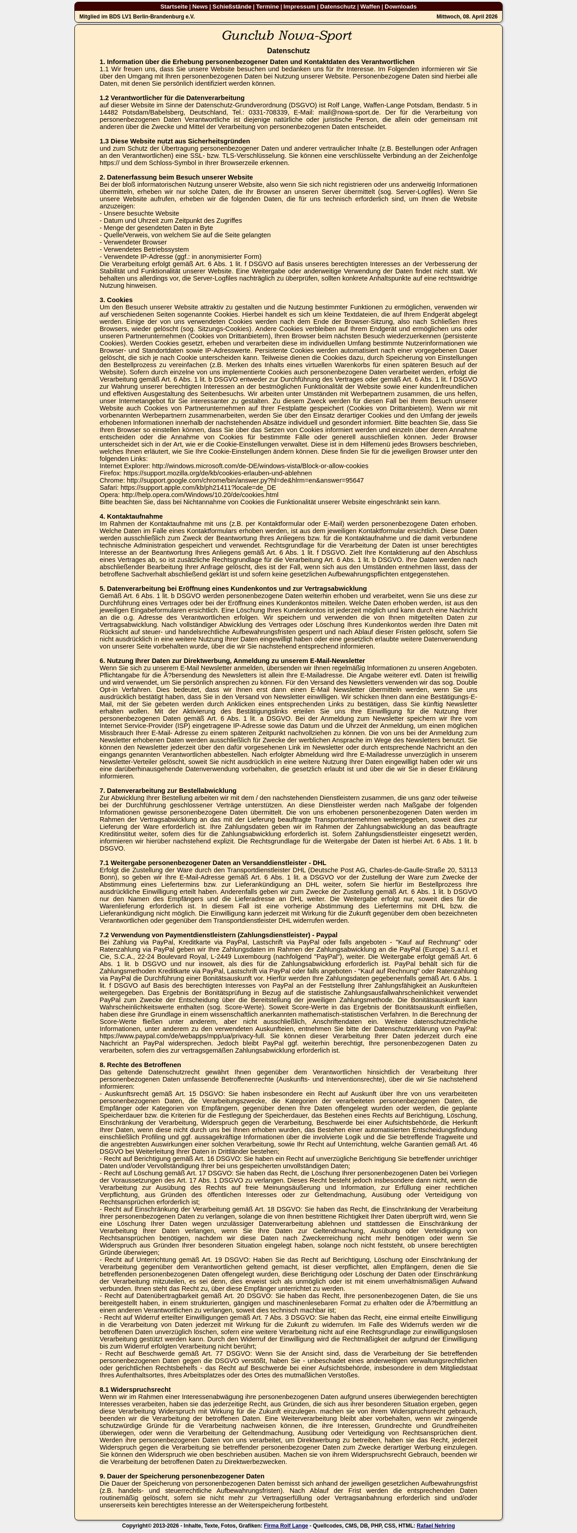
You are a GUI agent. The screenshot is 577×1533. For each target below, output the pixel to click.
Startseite (174, 6)
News (200, 6)
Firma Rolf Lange (286, 1526)
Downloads (401, 6)
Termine (267, 6)
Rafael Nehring (436, 1526)
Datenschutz (338, 6)
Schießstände (232, 6)
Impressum (300, 6)
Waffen (370, 6)
